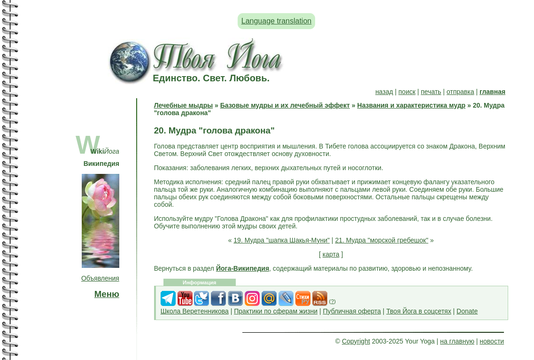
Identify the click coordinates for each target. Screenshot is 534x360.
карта (331, 254)
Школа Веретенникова (195, 311)
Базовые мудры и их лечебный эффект (285, 105)
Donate (467, 311)
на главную (457, 341)
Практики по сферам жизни (275, 311)
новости (492, 341)
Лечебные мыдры (183, 105)
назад (384, 91)
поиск (406, 91)
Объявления (100, 278)
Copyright (356, 341)
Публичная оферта (352, 311)
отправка (460, 91)
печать (431, 91)
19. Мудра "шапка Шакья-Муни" (281, 240)
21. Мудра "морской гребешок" (381, 240)
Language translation (276, 21)
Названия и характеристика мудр (411, 105)
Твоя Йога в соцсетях (418, 311)
